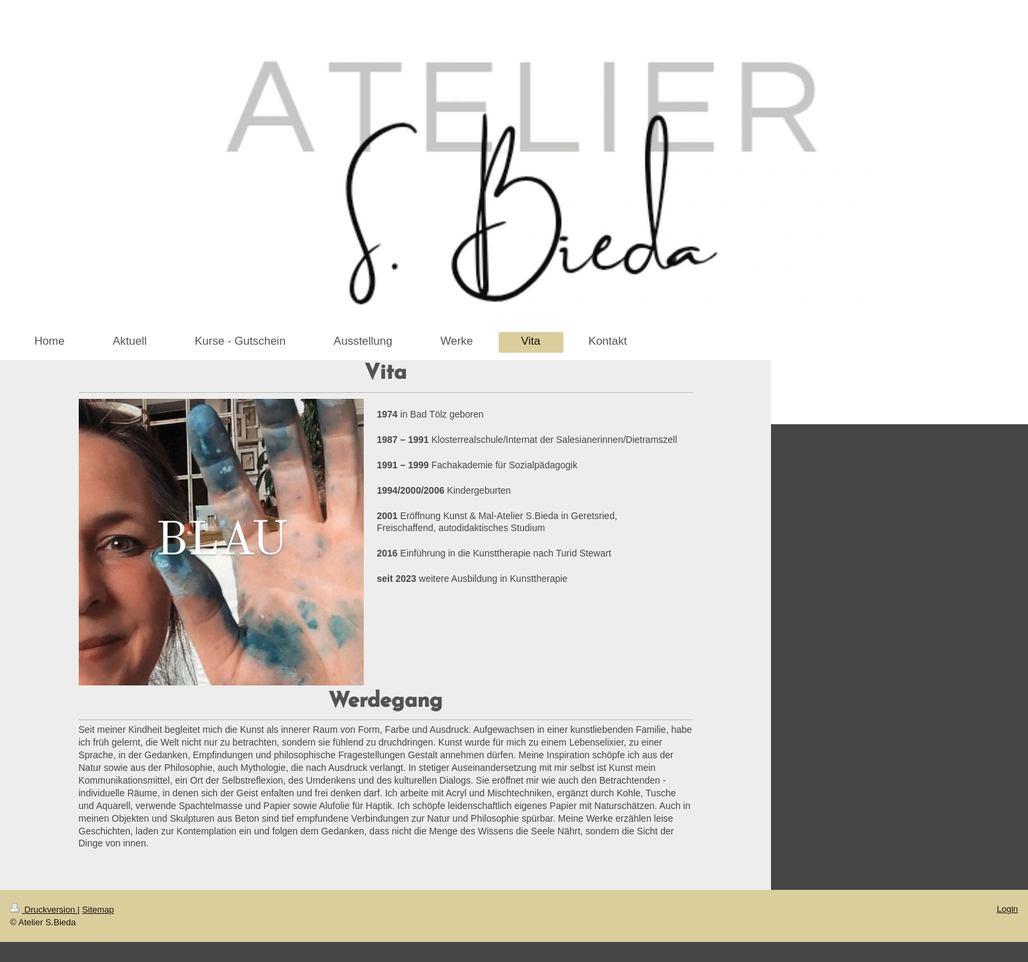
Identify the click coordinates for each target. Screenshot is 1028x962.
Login (1007, 909)
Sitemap (98, 910)
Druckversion (43, 910)
